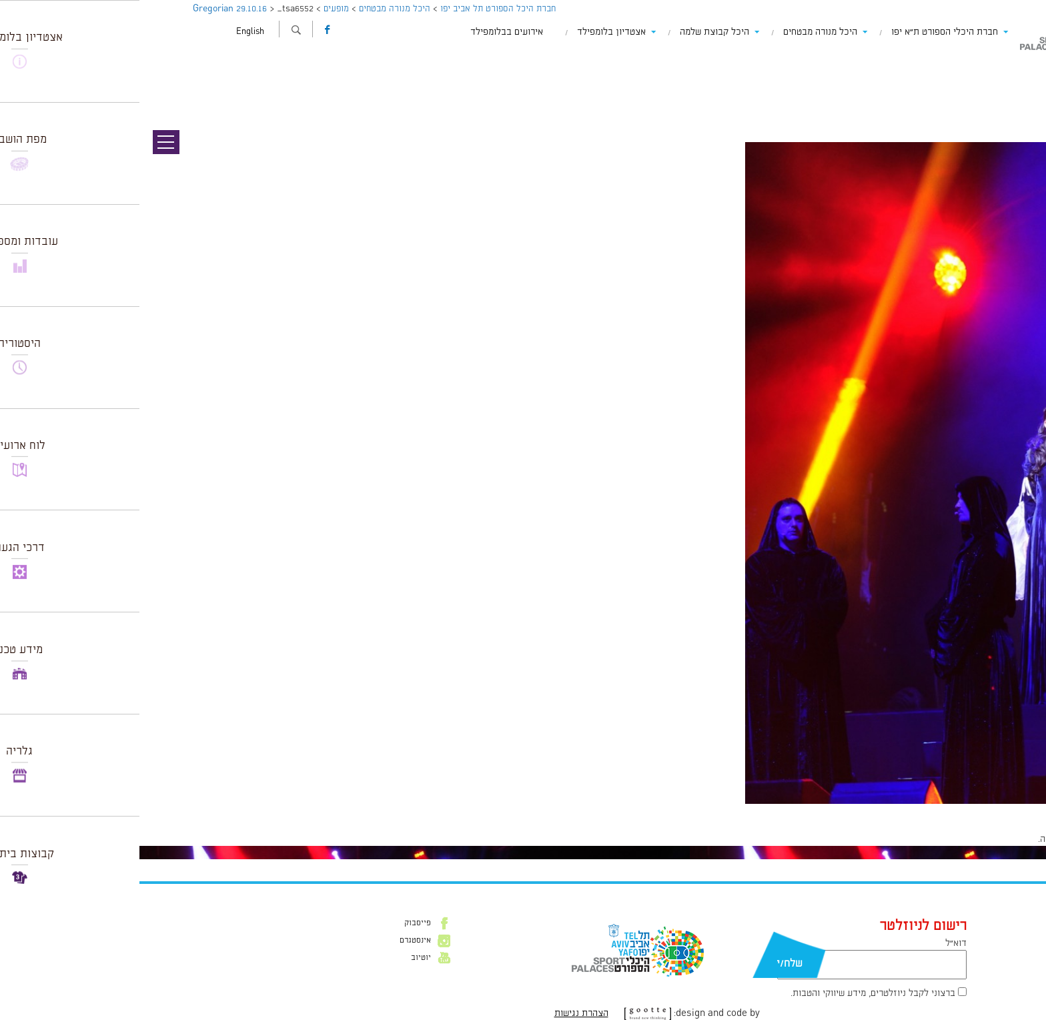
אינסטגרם (276, 941)
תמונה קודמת (1021, 70)
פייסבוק (278, 923)
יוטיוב (282, 958)
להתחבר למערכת (1002, 839)
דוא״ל (816, 943)
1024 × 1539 (952, 810)
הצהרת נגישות (442, 1013)
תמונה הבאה (1022, 83)
